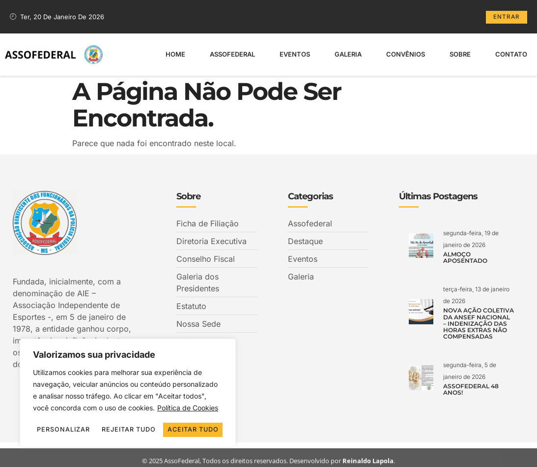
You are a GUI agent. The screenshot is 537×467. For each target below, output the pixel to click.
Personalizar (78, 415)
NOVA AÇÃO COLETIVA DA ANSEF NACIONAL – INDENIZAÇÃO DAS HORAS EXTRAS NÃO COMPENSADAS (478, 323)
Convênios (405, 54)
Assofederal (232, 54)
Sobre (460, 54)
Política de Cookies (187, 394)
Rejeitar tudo (172, 415)
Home (175, 54)
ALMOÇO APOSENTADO (465, 257)
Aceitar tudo (128, 430)
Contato (511, 54)
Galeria (348, 54)
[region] (128, 386)
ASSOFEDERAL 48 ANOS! (471, 389)
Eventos (295, 54)
